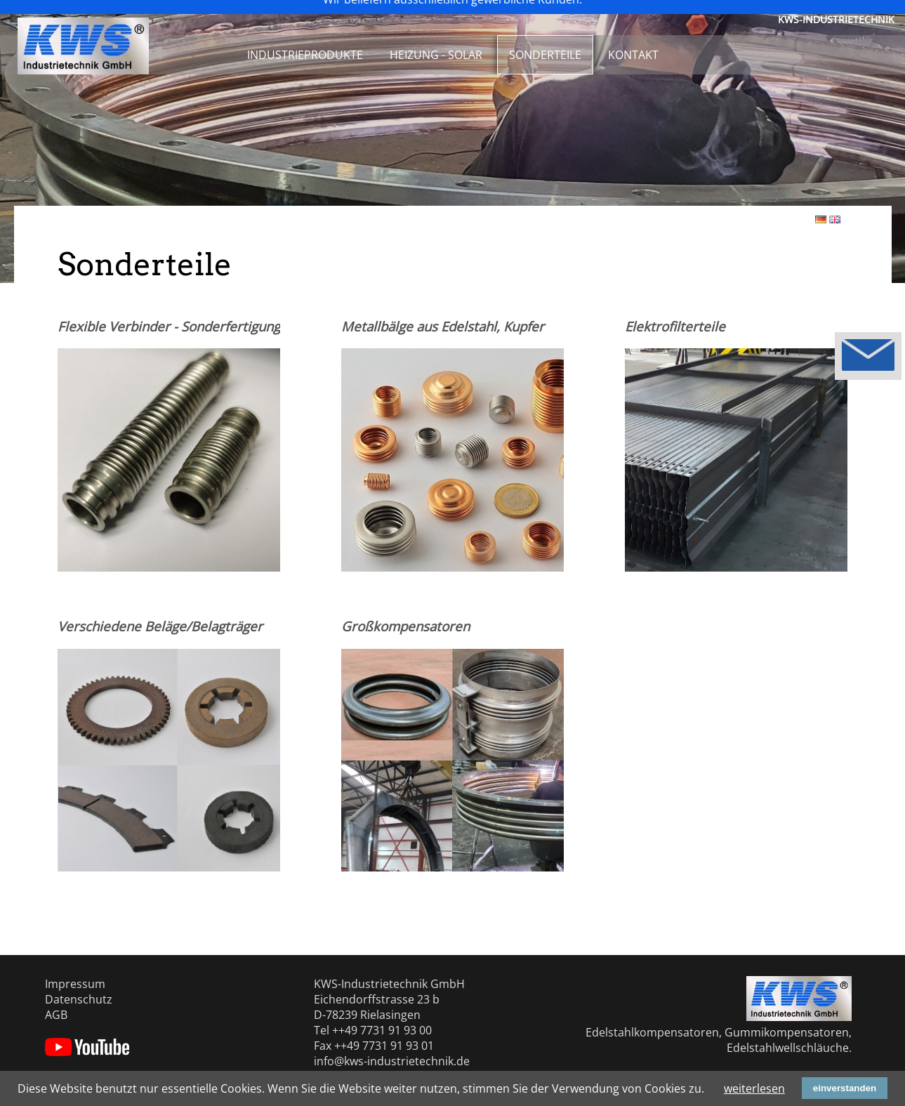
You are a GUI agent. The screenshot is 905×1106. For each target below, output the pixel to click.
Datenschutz (78, 999)
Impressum (75, 984)
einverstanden (844, 1088)
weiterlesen (754, 1088)
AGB (56, 1014)
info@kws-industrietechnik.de (392, 1061)
